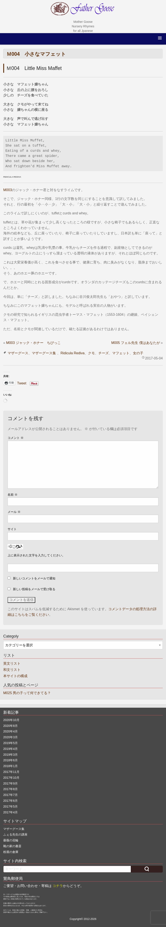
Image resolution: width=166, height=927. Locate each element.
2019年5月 (10, 743)
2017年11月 (11, 772)
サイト (12, 529)
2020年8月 (10, 725)
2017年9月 (10, 783)
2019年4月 (10, 749)
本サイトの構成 (15, 676)
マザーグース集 (44, 353)
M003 (7, 190)
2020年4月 (10, 731)
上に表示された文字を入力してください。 (36, 555)
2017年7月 (10, 795)
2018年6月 (10, 760)
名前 (13, 494)
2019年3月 (10, 754)
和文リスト (12, 670)
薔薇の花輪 (10, 840)
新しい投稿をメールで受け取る (34, 589)
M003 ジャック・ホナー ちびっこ (33, 343)
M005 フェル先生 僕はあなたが (135, 343)
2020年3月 (10, 737)
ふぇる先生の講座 (15, 834)
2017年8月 (10, 789)
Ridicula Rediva (73, 353)
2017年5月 (10, 806)
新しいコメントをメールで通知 (34, 578)
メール (14, 512)
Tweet (21, 382)
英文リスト (12, 663)
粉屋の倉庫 (10, 852)
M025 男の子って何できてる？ (27, 693)
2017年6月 (10, 800)
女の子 (138, 353)
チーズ (103, 353)
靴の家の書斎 (12, 846)
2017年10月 (11, 777)
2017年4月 (10, 812)
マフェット (120, 353)
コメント (16, 438)
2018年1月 (10, 766)
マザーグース (18, 353)
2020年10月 (11, 720)
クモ (91, 353)
